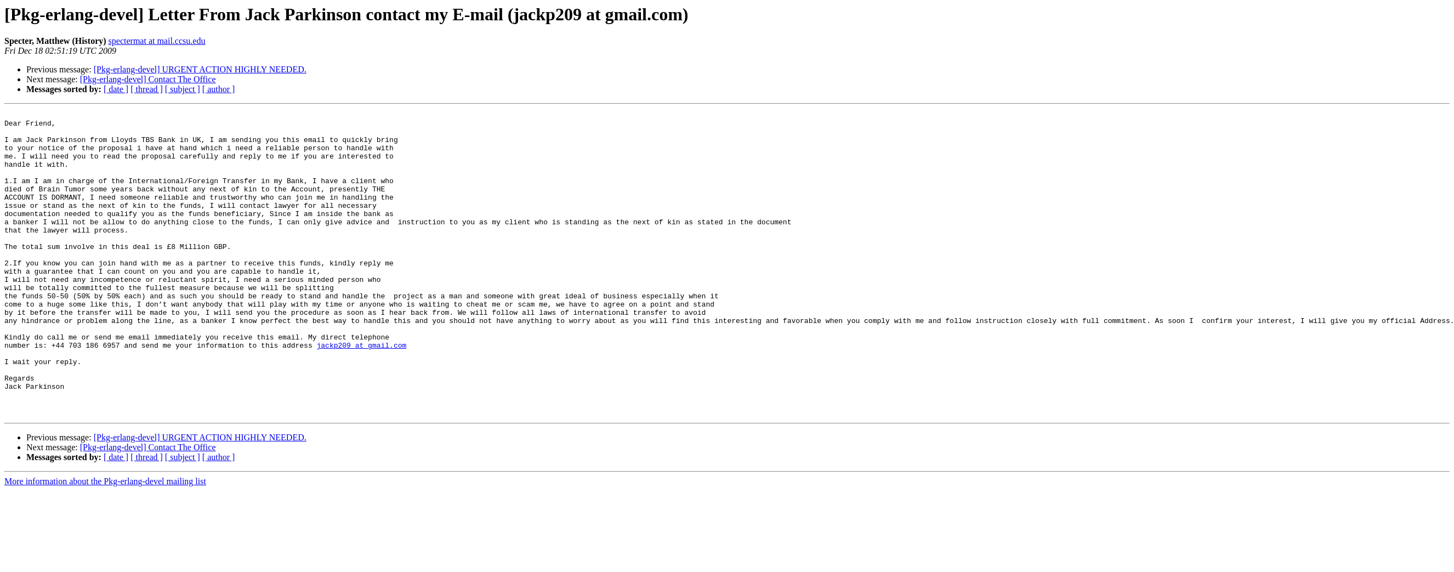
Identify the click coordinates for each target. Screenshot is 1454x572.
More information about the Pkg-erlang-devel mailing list (105, 542)
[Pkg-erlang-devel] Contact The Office (148, 79)
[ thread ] (146, 89)
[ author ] (218, 89)
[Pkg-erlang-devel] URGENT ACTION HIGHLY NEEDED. (200, 69)
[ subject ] (182, 89)
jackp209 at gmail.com (361, 393)
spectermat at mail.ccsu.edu (157, 41)
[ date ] (116, 89)
